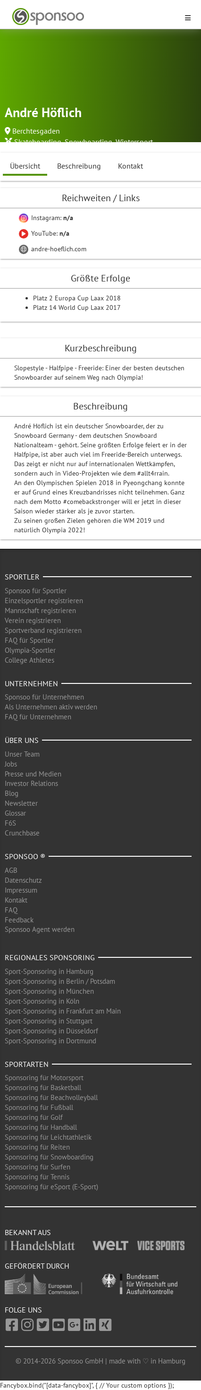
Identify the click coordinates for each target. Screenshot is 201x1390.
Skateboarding (37, 141)
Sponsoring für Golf (34, 1117)
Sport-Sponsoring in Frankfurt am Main (63, 1010)
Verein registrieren (33, 620)
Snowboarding (88, 141)
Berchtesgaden (36, 131)
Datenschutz (23, 880)
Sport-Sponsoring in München (49, 991)
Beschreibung (79, 166)
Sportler (22, 576)
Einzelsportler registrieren (44, 600)
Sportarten (27, 1064)
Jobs (11, 763)
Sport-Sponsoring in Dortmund (50, 1040)
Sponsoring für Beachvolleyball (51, 1097)
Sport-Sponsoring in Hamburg (49, 971)
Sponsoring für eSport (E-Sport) (51, 1186)
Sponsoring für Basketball (43, 1087)
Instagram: (46, 217)
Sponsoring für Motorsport (44, 1077)
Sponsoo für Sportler (36, 590)
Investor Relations (31, 783)
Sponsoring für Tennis (37, 1176)
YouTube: (44, 233)
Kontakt (130, 166)
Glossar (15, 813)
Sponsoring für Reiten (37, 1147)
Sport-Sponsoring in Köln (42, 1001)
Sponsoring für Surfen (37, 1166)
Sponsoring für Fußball (39, 1107)
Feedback (19, 919)
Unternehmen (31, 683)
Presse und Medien (33, 773)
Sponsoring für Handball (41, 1127)
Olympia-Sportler (30, 650)
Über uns (22, 740)
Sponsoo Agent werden (40, 929)
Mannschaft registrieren (40, 610)
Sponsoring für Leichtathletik (48, 1137)
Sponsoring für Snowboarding (49, 1156)
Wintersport (134, 141)
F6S (10, 823)
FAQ (11, 909)
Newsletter (21, 803)
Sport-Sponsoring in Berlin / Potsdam (60, 981)
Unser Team (22, 754)
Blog (11, 793)
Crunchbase (22, 832)
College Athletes (29, 660)
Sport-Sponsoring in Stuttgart (48, 1020)
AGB (11, 870)
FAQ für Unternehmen (38, 716)
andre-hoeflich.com (52, 249)
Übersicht (25, 166)
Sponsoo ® (25, 856)
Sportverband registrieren (43, 630)
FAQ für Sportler (29, 640)
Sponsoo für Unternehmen (44, 696)
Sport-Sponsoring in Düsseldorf (51, 1030)
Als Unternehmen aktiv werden (51, 706)
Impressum (21, 890)
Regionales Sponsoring (50, 957)
